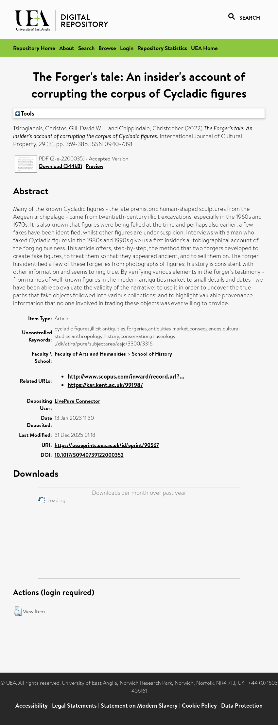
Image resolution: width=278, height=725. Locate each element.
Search (86, 48)
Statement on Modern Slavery (139, 705)
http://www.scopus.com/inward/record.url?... (126, 376)
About (66, 48)
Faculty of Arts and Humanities (90, 353)
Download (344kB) (60, 166)
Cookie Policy (199, 705)
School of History (152, 353)
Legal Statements (74, 705)
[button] (18, 611)
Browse (107, 48)
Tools (24, 113)
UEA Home (204, 48)
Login (126, 48)
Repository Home (34, 48)
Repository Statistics (162, 48)
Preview (94, 166)
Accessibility (31, 705)
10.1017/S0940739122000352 (89, 454)
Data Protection (242, 705)
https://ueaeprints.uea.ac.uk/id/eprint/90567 (107, 445)
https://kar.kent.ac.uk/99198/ (105, 385)
